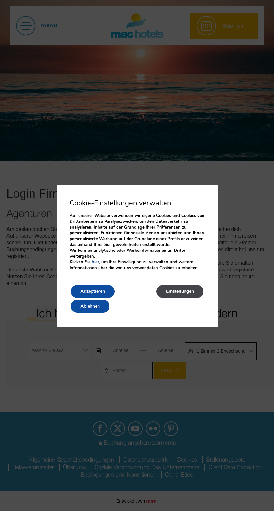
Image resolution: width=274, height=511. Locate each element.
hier (95, 262)
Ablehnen (90, 306)
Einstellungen (180, 291)
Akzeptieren (92, 291)
